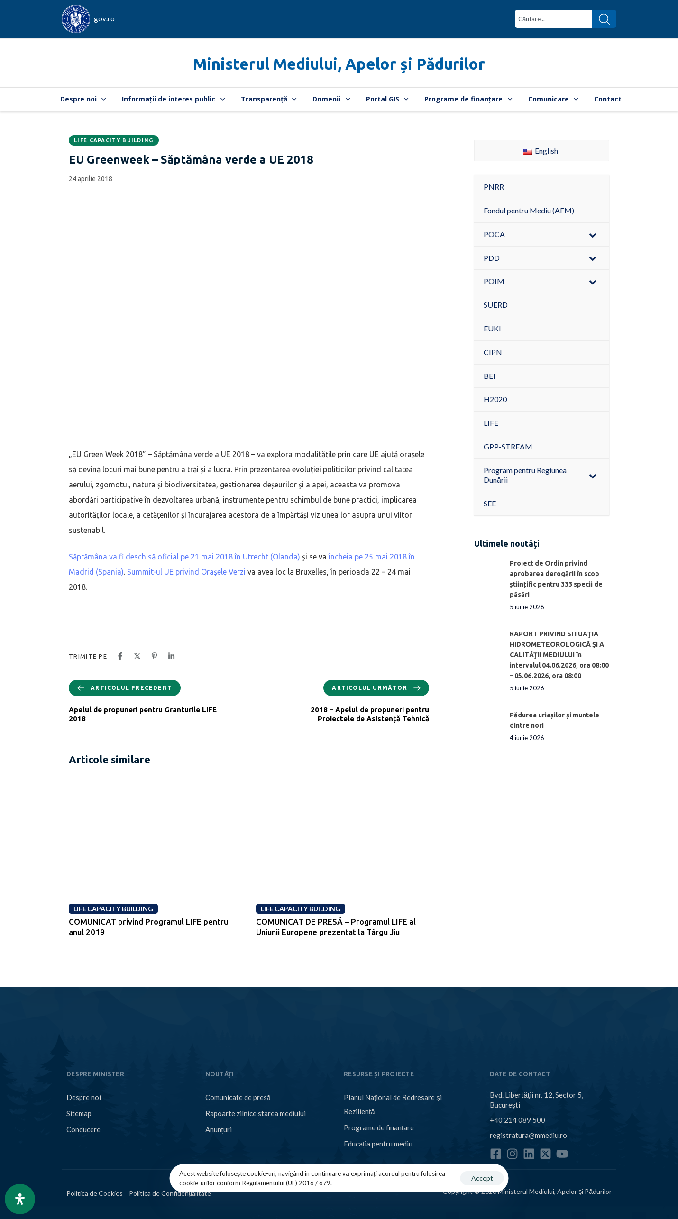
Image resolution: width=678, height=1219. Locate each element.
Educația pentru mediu (378, 1143)
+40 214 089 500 (517, 1120)
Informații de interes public (173, 98)
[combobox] (553, 19)
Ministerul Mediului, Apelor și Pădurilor (339, 64)
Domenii (331, 98)
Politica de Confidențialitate (170, 1193)
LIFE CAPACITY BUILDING (114, 140)
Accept (482, 1178)
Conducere (83, 1129)
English (540, 150)
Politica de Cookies (94, 1193)
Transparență (269, 98)
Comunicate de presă (238, 1097)
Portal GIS (387, 98)
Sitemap (79, 1113)
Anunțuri (218, 1129)
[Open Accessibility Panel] (20, 1199)
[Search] (604, 19)
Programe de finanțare (468, 98)
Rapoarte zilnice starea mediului (255, 1113)
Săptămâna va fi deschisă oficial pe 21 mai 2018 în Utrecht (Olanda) (184, 556)
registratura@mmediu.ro (528, 1135)
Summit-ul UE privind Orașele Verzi (186, 572)
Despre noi (83, 98)
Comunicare (553, 98)
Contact (608, 98)
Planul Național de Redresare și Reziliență (393, 1104)
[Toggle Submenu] (592, 234)
